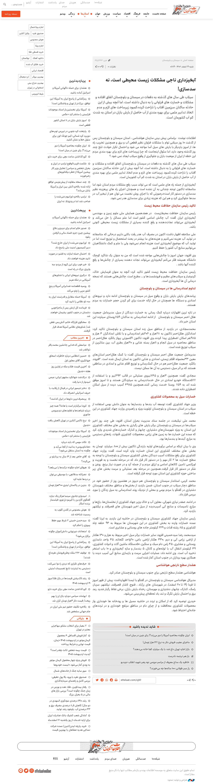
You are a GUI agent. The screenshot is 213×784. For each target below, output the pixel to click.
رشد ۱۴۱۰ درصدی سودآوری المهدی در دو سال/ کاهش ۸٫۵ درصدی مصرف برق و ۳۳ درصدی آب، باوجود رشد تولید (69, 705)
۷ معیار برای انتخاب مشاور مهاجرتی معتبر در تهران (70, 628)
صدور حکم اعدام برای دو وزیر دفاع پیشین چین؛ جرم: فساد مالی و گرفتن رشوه (71, 232)
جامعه (146, 13)
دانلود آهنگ (38, 58)
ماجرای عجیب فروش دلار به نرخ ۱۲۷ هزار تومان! (166, 642)
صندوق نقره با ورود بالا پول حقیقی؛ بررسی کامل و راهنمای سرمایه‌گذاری (71, 679)
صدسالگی (85, 2)
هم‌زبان (72, 2)
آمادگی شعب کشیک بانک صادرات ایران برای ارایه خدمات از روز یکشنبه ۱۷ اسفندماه (69, 717)
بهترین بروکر (37, 77)
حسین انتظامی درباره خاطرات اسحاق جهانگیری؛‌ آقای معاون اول (69, 358)
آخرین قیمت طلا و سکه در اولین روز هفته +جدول (70, 368)
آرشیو (28, 2)
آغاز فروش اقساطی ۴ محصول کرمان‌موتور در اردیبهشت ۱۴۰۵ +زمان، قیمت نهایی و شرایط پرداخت (71, 639)
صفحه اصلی (188, 60)
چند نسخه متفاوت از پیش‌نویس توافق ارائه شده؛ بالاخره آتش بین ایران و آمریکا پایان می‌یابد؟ (69, 186)
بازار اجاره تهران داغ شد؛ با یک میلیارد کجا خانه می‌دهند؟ (161, 649)
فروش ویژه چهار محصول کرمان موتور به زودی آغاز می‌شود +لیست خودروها (70, 662)
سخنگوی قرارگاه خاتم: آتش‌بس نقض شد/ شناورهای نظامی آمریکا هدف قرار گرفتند (69, 326)
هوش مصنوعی (36, 39)
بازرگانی (80, 618)
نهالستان (25, 58)
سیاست (117, 13)
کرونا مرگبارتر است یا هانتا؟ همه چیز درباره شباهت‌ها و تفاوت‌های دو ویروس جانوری (70, 410)
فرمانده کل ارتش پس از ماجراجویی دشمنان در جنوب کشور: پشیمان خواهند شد (70, 312)
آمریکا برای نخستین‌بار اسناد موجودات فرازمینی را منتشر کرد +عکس (69, 112)
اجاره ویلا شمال (36, 27)
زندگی (71, 13)
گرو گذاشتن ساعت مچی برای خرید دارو (67, 157)
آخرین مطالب (77, 338)
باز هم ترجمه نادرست (178, 656)
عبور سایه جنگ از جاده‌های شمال (70, 671)
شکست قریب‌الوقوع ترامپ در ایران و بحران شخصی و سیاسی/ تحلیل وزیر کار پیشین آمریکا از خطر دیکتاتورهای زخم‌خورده (70, 169)
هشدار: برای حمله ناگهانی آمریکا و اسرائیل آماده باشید (71, 90)
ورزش (106, 13)
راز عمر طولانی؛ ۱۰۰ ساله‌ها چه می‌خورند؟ (170, 668)
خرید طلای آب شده (34, 64)
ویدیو (62, 13)
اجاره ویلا (39, 46)
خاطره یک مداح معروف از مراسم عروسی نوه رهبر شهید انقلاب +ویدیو (155, 662)
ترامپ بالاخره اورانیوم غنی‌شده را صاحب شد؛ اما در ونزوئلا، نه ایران (72, 199)
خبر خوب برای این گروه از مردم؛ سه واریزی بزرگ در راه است (71, 266)
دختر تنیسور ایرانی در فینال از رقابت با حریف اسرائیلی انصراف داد (69, 390)
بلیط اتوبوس (37, 94)
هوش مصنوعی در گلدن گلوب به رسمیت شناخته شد (72, 512)
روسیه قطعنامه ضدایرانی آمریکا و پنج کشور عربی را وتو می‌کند (69, 288)
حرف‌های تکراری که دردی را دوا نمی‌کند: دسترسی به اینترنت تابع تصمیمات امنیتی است (68, 568)
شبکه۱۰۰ (98, 2)
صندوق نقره (38, 33)
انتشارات (40, 2)
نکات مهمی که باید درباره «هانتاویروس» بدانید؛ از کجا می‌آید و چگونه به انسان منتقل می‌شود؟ (72, 446)
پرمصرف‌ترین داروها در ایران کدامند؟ (68, 399)
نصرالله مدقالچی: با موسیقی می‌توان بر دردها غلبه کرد (69, 476)
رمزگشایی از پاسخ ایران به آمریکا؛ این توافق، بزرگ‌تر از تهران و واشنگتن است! (70, 101)
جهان (97, 13)
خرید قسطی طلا (36, 52)
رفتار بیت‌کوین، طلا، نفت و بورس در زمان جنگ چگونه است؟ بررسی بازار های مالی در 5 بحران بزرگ (70, 691)
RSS (55, 759)
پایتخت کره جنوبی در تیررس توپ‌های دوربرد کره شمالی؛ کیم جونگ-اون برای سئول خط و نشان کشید (69, 135)
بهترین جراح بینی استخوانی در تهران (35, 85)
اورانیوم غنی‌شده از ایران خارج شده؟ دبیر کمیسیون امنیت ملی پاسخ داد (70, 245)
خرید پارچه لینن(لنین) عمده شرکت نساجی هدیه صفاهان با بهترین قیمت (70, 728)
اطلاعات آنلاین (186, 9)
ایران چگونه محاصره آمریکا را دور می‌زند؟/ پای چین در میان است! (157, 635)
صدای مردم (63, 4)
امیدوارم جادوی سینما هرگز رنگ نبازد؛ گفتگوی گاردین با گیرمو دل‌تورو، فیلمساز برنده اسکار (69, 500)
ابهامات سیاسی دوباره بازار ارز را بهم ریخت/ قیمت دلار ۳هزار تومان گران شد (70, 598)
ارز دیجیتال (24, 77)
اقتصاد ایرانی (37, 70)
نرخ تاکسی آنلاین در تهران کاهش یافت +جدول (69, 422)
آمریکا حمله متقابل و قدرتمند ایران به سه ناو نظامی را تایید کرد (69, 299)
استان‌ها (85, 13)
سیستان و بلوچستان (171, 60)
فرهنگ (136, 13)
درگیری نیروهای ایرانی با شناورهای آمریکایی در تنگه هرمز (71, 277)
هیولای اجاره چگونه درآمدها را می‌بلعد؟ (67, 467)
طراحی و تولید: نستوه (181, 780)
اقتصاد (127, 13)
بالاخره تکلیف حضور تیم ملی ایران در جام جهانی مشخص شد (70, 609)
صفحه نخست (159, 13)
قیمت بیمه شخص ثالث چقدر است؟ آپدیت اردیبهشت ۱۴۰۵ (70, 652)
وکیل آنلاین (24, 33)
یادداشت (52, 2)
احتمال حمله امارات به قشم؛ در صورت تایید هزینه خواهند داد (69, 256)
